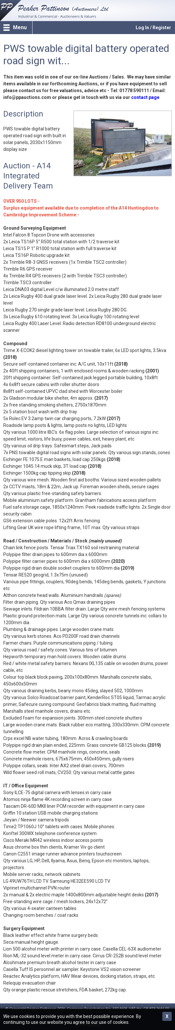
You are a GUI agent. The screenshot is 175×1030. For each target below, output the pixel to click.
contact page (145, 97)
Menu (20, 27)
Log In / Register (153, 27)
